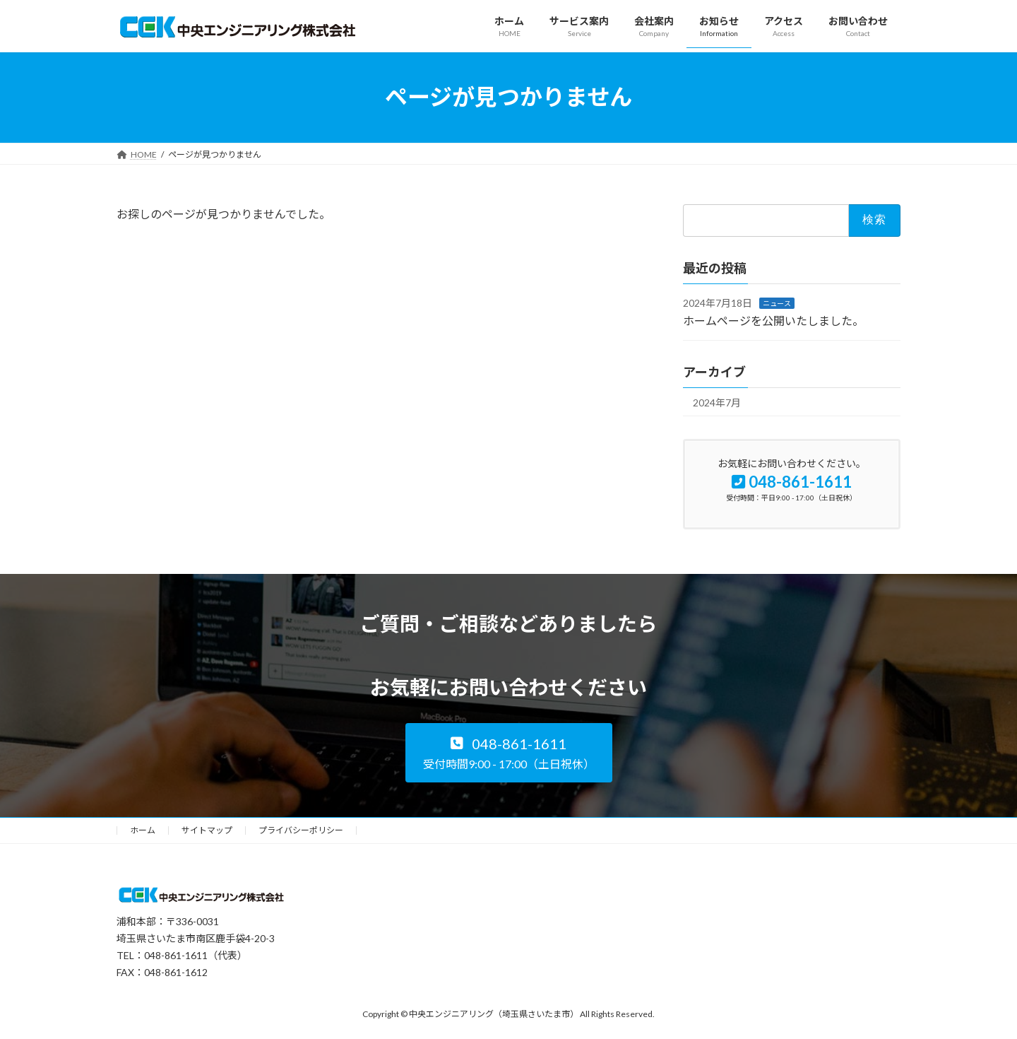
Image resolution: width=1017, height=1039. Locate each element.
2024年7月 (717, 402)
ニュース (777, 302)
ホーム (142, 830)
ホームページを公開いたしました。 (773, 320)
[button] (508, 752)
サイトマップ (207, 830)
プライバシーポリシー (300, 830)
